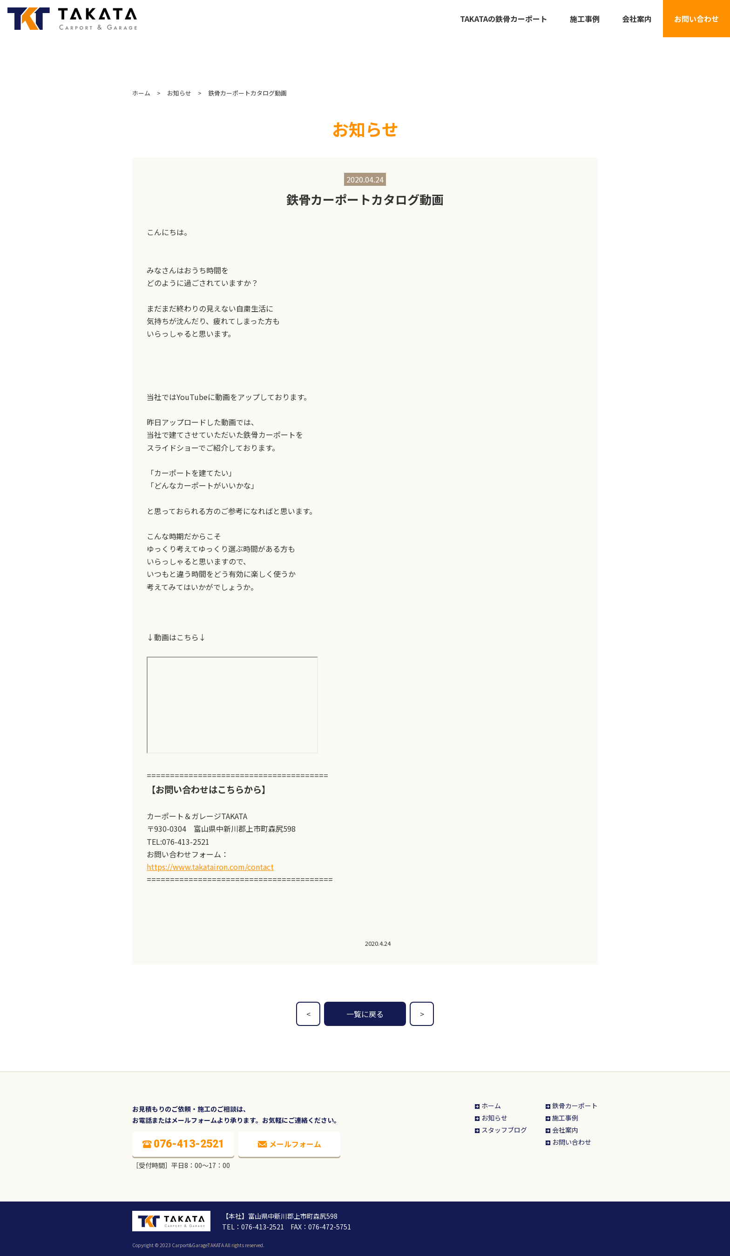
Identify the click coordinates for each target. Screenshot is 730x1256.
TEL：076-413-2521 (253, 1226)
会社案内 (637, 18)
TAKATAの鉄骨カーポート (504, 18)
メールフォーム (289, 1143)
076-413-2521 (186, 841)
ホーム (141, 92)
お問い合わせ (696, 18)
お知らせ (179, 92)
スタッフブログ (500, 1129)
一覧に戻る (365, 1013)
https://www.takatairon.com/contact (210, 866)
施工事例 (585, 18)
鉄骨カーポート (571, 1105)
